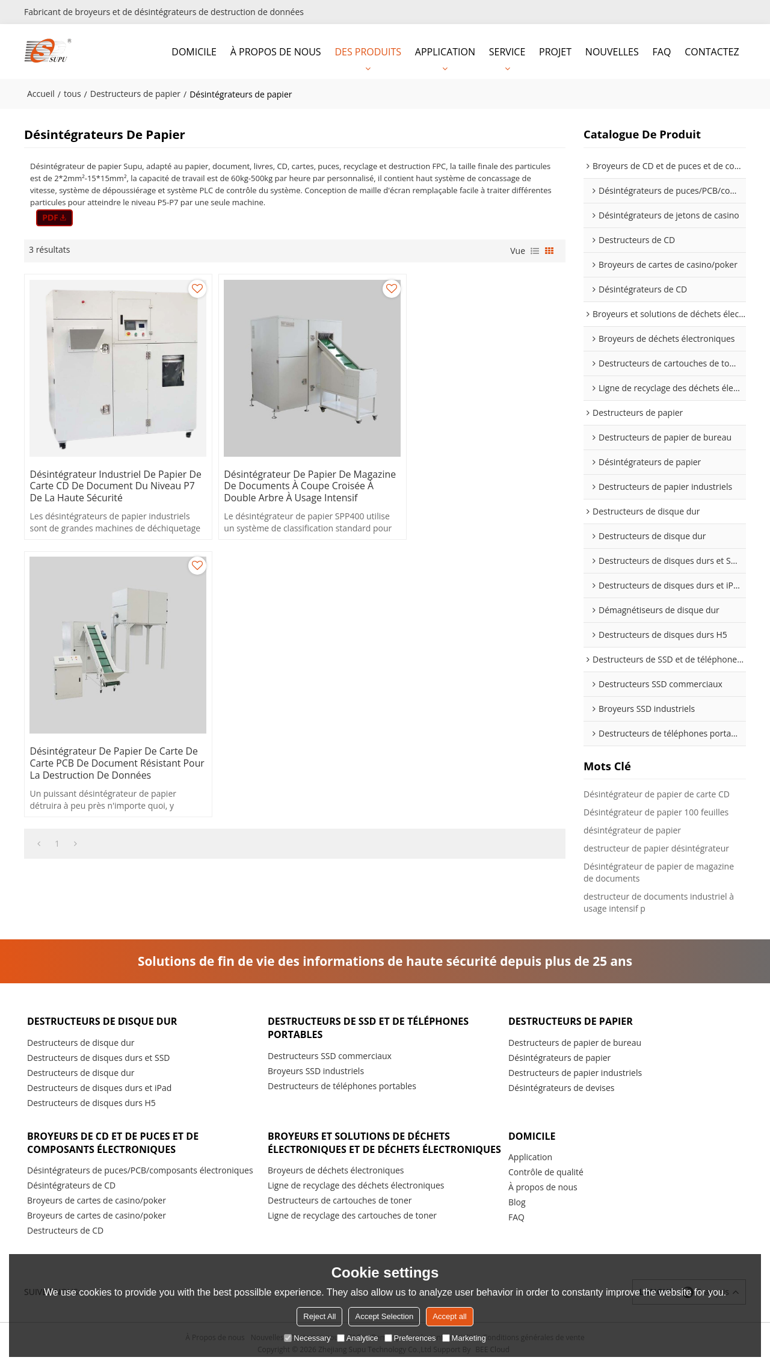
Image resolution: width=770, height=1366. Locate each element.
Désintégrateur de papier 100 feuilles (656, 811)
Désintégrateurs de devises (561, 1087)
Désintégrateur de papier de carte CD (657, 793)
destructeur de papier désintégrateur (656, 847)
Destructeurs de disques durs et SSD (98, 1057)
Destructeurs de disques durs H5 (91, 1102)
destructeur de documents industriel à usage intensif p (659, 901)
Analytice (357, 1338)
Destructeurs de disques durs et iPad (99, 1087)
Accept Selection (384, 1316)
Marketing (464, 1338)
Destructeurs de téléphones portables (342, 1086)
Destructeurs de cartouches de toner (340, 1215)
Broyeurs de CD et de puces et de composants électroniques (115, 1143)
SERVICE (507, 51)
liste (535, 250)
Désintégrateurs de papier (559, 1057)
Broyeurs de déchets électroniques (336, 1185)
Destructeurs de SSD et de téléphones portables (370, 1027)
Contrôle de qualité (546, 1172)
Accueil (41, 93)
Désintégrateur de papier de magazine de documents (659, 871)
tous (72, 93)
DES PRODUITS (367, 51)
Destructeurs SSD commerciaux (330, 1056)
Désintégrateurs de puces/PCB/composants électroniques (140, 1171)
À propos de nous (543, 1187)
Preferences (410, 1338)
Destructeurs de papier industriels (575, 1072)
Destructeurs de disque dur (103, 1020)
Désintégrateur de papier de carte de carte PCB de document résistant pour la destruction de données (472, 480)
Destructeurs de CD (65, 1231)
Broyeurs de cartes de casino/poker (96, 1201)
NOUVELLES (612, 51)
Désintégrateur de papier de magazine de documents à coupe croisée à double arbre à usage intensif (288, 480)
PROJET (555, 51)
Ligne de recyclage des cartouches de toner (352, 1230)
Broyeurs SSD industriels (316, 1071)
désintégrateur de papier (632, 829)
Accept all (449, 1316)
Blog (517, 1202)
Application (530, 1157)
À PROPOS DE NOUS (275, 51)
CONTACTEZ (712, 51)
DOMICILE (194, 51)
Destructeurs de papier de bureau (574, 1042)
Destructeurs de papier (135, 93)
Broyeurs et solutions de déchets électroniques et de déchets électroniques (361, 1150)
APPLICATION (445, 51)
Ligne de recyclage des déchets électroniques (356, 1200)
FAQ (662, 51)
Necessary (307, 1338)
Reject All (319, 1316)
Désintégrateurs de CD (71, 1186)
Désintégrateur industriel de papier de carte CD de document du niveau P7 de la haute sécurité (109, 474)
